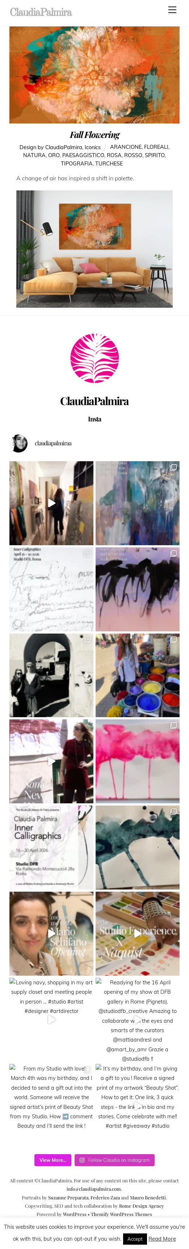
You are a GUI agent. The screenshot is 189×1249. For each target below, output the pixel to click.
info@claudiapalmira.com (94, 1189)
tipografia (77, 164)
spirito (155, 155)
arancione (126, 147)
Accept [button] (135, 1239)
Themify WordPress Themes (121, 1214)
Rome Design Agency (141, 1206)
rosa (114, 155)
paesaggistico (83, 155)
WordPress (75, 1214)
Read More (162, 1238)
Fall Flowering (94, 134)
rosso (133, 155)
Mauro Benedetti (148, 1197)
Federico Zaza (105, 1197)
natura (34, 155)
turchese (109, 164)
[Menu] (172, 10)
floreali (156, 147)
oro (54, 155)
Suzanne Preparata (68, 1197)
